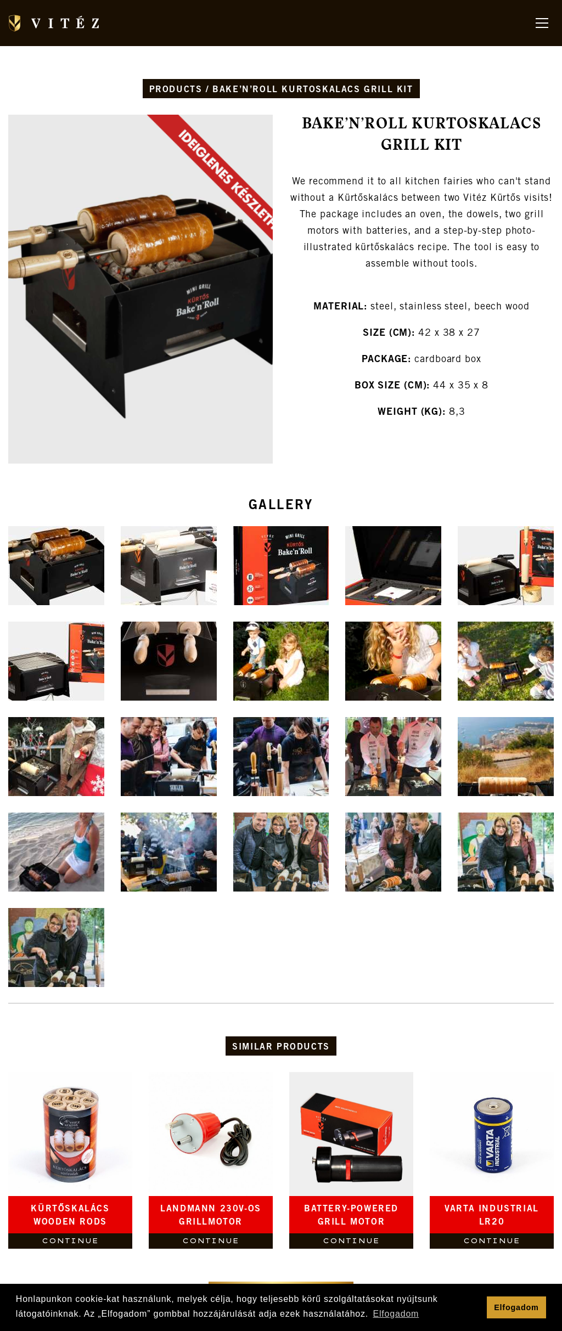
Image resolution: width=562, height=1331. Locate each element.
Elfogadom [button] (396, 1313)
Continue (70, 1241)
